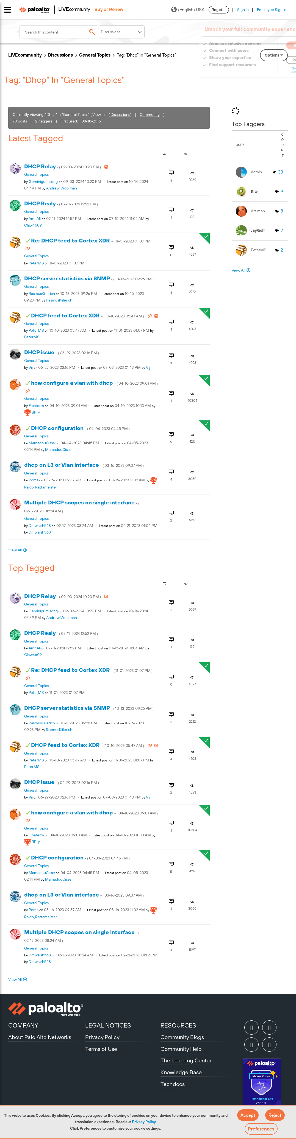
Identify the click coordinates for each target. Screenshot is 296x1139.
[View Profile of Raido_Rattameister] (40, 487)
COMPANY (23, 1025)
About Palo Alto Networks (39, 1037)
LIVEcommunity (25, 54)
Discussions (60, 54)
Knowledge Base (181, 1072)
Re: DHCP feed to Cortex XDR (92, 240)
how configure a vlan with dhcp (94, 382)
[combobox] (58, 31)
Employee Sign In (271, 9)
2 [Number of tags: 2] (282, 230)
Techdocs (173, 1084)
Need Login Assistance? (263, 70)
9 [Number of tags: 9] (282, 191)
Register (219, 9)
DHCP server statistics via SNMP (89, 278)
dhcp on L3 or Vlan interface (84, 465)
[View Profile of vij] (31, 367)
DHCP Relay (63, 166)
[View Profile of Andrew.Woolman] (61, 188)
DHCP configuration (80, 428)
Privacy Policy (144, 1122)
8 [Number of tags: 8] (282, 210)
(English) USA (187, 9)
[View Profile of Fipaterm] (36, 405)
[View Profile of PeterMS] (36, 263)
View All (15, 550)
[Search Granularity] (121, 32)
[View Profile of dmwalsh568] (40, 525)
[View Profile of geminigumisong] (43, 181)
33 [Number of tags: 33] (280, 171)
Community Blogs (182, 1037)
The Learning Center (186, 1060)
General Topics (94, 54)
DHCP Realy (61, 203)
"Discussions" (120, 114)
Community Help (181, 1049)
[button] (248, 1115)
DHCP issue (61, 352)
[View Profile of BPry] (36, 412)
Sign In (243, 9)
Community (150, 114)
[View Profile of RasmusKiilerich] (42, 293)
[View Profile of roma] (33, 480)
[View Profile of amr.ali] (35, 218)
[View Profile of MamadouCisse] (42, 443)
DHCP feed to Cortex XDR (88, 315)
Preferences (261, 1128)
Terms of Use (101, 1049)
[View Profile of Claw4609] (33, 225)
